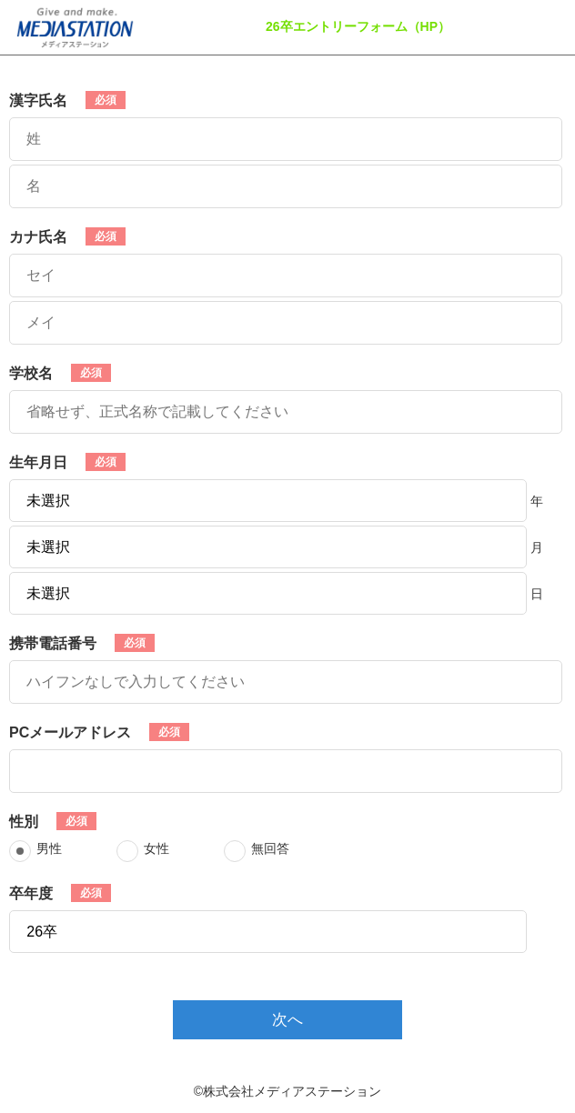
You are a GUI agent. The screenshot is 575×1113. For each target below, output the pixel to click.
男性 (49, 848)
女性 (156, 848)
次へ (287, 1019)
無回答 (270, 848)
